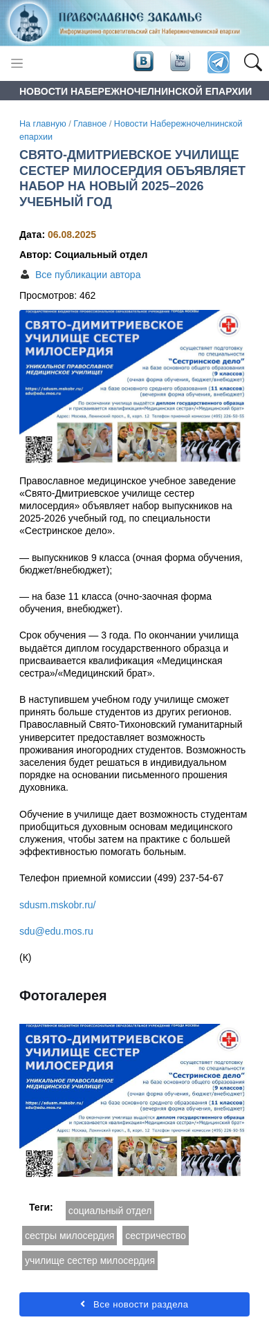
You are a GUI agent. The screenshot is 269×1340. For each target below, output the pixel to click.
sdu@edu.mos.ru (56, 931)
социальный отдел (110, 1210)
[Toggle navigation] (17, 63)
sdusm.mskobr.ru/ (57, 904)
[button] (252, 62)
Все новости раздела (134, 1304)
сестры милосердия (69, 1235)
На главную (42, 124)
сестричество (155, 1235)
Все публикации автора (87, 274)
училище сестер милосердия (90, 1260)
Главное (89, 124)
